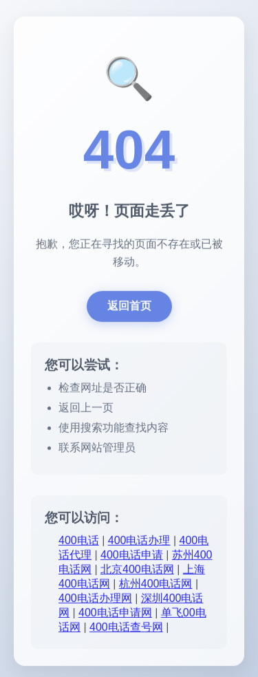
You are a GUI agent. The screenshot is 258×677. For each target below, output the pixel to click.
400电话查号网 (126, 629)
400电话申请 (131, 557)
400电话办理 (139, 542)
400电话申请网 (115, 615)
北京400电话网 (137, 571)
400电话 (78, 542)
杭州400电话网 (156, 586)
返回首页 (129, 308)
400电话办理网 (95, 600)
